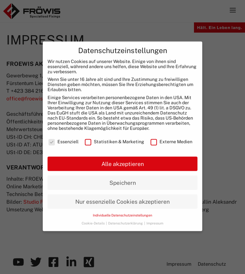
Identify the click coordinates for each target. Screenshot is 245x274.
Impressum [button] (154, 219)
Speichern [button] (122, 178)
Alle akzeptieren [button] (122, 159)
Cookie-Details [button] (93, 219)
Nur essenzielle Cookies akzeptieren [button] (122, 197)
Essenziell (63, 137)
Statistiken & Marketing (114, 137)
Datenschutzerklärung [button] (126, 219)
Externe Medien (171, 137)
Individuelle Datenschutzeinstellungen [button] (122, 211)
